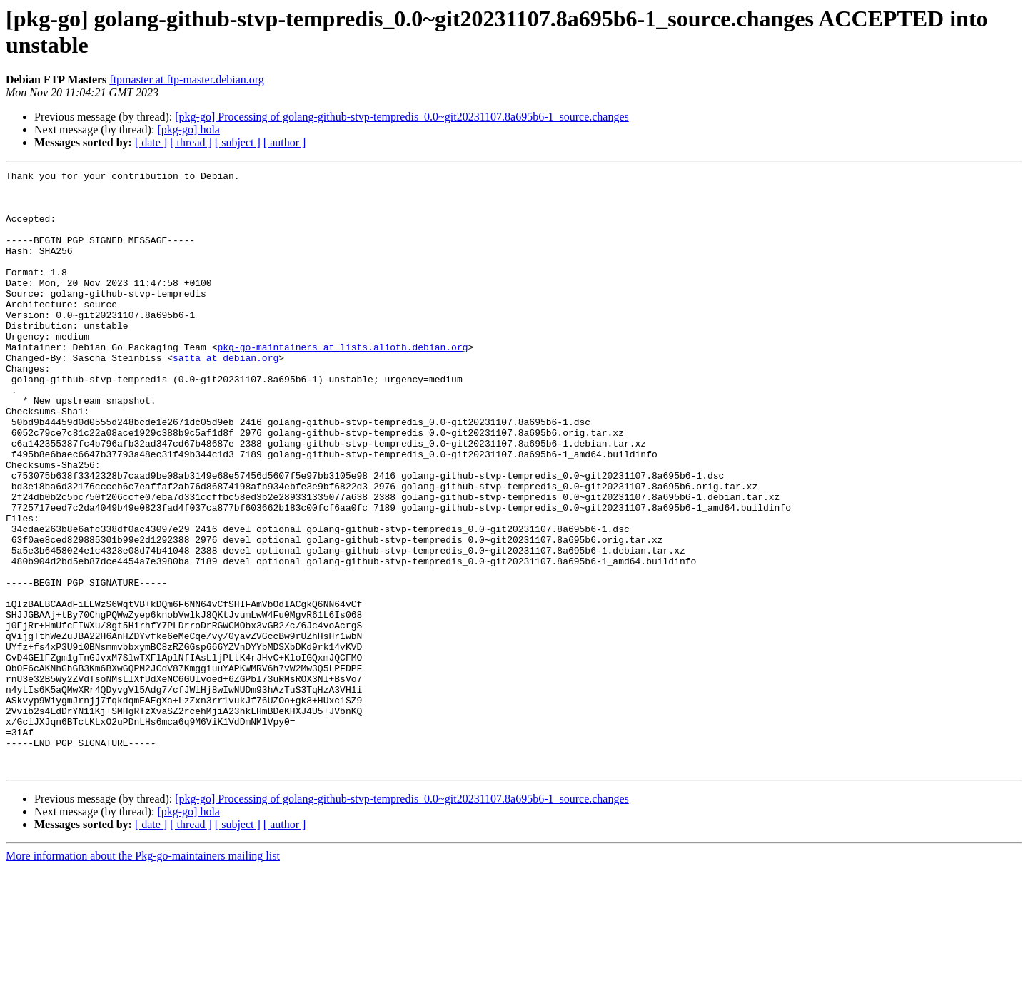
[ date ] (151, 142)
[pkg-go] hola (188, 129)
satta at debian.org (225, 395)
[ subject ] (238, 142)
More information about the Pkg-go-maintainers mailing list (143, 975)
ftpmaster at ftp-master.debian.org (186, 79)
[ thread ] (191, 142)
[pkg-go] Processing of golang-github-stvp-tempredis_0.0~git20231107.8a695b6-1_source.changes (402, 117)
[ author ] (284, 142)
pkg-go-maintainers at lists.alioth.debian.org (342, 383)
